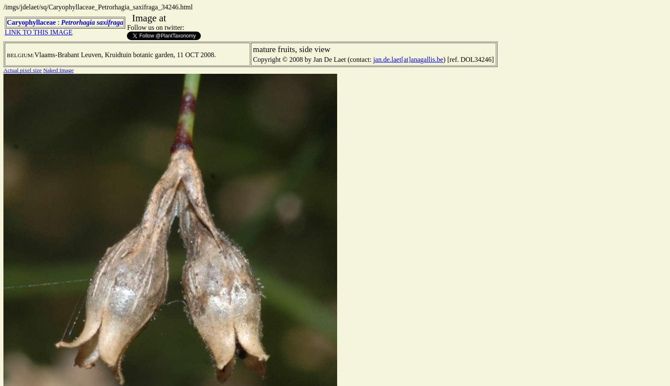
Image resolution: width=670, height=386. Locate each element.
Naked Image (58, 70)
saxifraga (110, 22)
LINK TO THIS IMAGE (39, 32)
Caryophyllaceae (31, 22)
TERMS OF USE (288, 372)
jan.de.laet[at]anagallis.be (408, 59)
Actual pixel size (22, 70)
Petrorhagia (78, 22)
